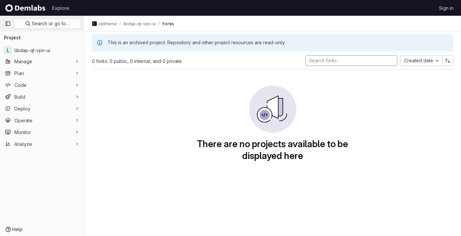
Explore (60, 8)
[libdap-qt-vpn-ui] (41, 50)
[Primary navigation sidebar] (8, 23)
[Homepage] (25, 8)
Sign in (446, 8)
